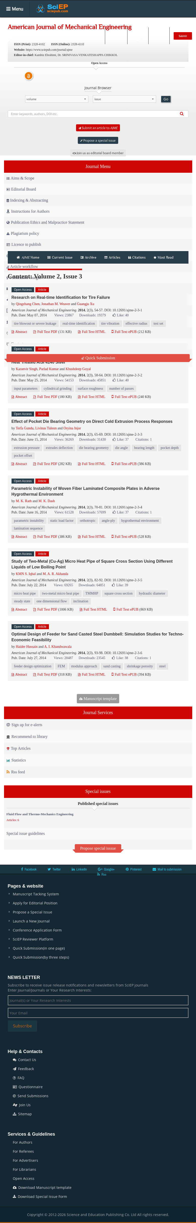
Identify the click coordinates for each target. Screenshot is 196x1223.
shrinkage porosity (140, 666)
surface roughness (90, 388)
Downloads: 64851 (92, 585)
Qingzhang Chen (27, 304)
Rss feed (16, 772)
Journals (59, 21)
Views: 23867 (64, 315)
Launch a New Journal (31, 921)
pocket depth (170, 448)
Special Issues (108, 21)
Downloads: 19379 (92, 315)
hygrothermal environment (140, 520)
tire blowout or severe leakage (35, 323)
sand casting (112, 666)
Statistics (16, 760)
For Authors (22, 1142)
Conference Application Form (37, 930)
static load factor (62, 520)
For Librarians (24, 1169)
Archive (88, 257)
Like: (121, 315)
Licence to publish (24, 244)
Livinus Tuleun (46, 428)
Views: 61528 (64, 512)
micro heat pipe (25, 593)
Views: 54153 (64, 380)
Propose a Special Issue (32, 912)
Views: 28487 (63, 658)
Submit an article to (98, 128)
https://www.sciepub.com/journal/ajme (49, 49)
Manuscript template (98, 698)
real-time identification (78, 323)
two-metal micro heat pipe (60, 593)
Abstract (19, 332)
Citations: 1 (144, 439)
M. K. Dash (46, 501)
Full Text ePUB (124, 332)
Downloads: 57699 (92, 512)
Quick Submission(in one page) (39, 948)
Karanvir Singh (26, 369)
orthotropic (87, 520)
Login (137, 35)
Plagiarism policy (23, 233)
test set (158, 323)
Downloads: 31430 (92, 439)
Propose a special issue (98, 140)
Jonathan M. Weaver (55, 304)
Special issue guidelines (26, 833)
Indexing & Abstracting (27, 200)
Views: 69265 (63, 585)
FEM (61, 666)
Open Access (23, 1178)
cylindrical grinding (58, 388)
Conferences (158, 21)
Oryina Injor (72, 428)
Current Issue (60, 257)
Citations (137, 257)
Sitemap (22, 1114)
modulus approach (84, 666)
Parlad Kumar (49, 369)
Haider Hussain (27, 647)
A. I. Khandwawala (58, 647)
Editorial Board (21, 189)
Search (115, 35)
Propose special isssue (98, 848)
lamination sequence (28, 528)
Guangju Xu (85, 304)
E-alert (159, 35)
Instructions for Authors (28, 211)
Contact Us (24, 1059)
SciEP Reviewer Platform (33, 939)
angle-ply (108, 520)
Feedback (23, 1068)
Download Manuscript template (42, 1187)
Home (38, 21)
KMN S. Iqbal (26, 574)
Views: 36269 (64, 439)
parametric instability (29, 520)
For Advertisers (25, 1160)
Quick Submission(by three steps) (41, 957)
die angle (121, 448)
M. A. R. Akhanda (55, 574)
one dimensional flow (51, 601)
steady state (22, 601)
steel (162, 666)
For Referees (23, 1151)
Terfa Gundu (25, 428)
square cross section (118, 593)
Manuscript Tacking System (36, 894)
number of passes (121, 388)
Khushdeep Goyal (78, 369)
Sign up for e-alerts (24, 725)
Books (133, 21)
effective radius (136, 323)
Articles (81, 21)
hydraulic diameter (152, 593)
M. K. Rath (24, 501)
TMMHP (91, 593)
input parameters (26, 388)
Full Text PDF (45, 332)
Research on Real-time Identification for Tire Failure (61, 297)
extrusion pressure (27, 448)
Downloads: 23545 (92, 658)
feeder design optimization (32, 666)
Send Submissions (30, 1095)
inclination (80, 601)
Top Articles (19, 748)
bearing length (144, 448)
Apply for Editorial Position (35, 903)
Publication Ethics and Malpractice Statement (45, 222)
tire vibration (110, 323)
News (182, 21)
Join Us (22, 1104)
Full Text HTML (91, 332)
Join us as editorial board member (98, 153)
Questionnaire (28, 1086)
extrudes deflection (59, 448)
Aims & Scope (20, 178)
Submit (183, 36)
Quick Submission (98, 358)
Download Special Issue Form (40, 1196)
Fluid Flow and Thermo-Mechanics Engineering (40, 814)
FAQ (18, 1077)
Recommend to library (27, 736)
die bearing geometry (94, 448)
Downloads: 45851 (92, 380)
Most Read (163, 257)
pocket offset (23, 455)
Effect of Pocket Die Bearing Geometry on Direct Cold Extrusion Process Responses (92, 421)
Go (166, 99)
